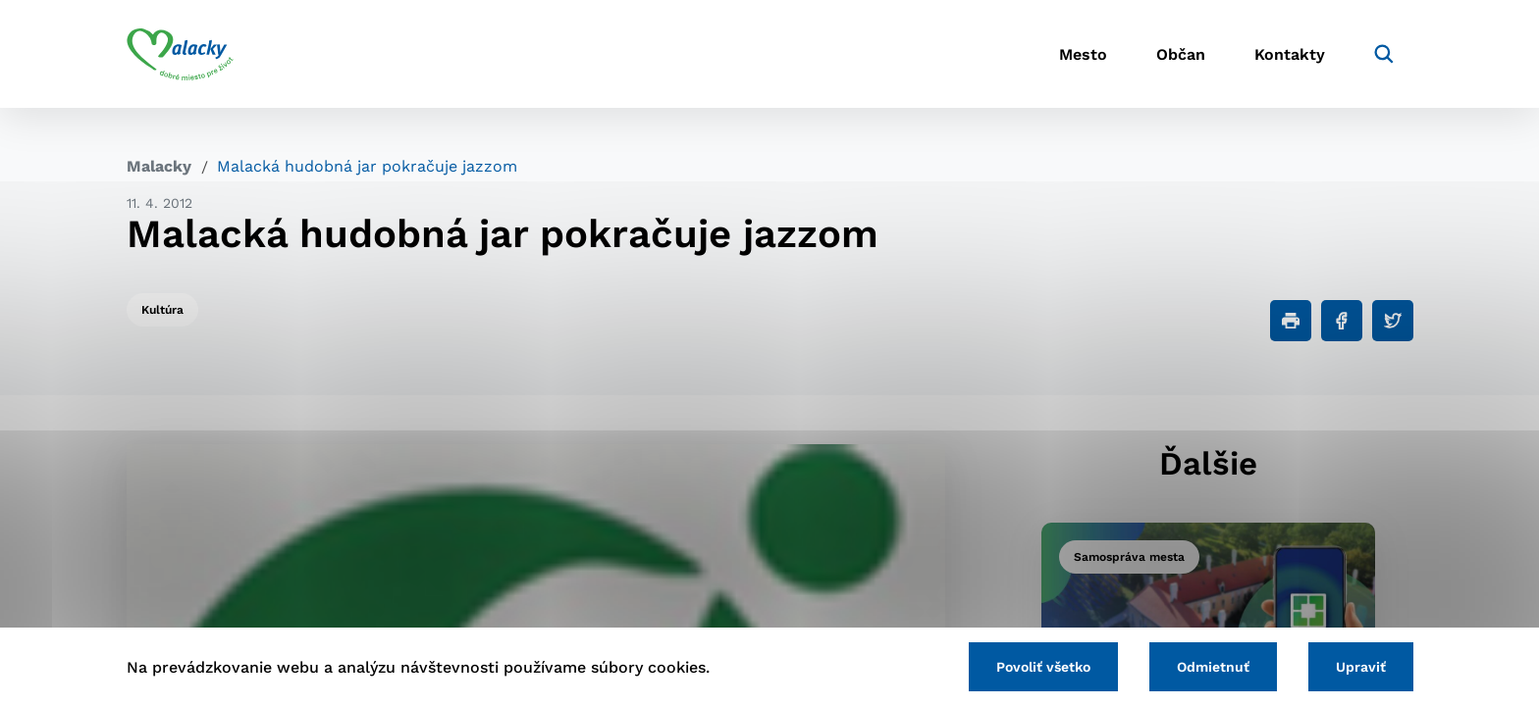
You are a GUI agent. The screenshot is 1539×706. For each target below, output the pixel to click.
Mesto (1083, 54)
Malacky (159, 166)
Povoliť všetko (1043, 667)
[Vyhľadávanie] (1384, 54)
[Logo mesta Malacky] (180, 53)
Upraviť (1361, 667)
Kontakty (1289, 54)
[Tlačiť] (1290, 320)
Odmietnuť (1213, 667)
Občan (1180, 54)
